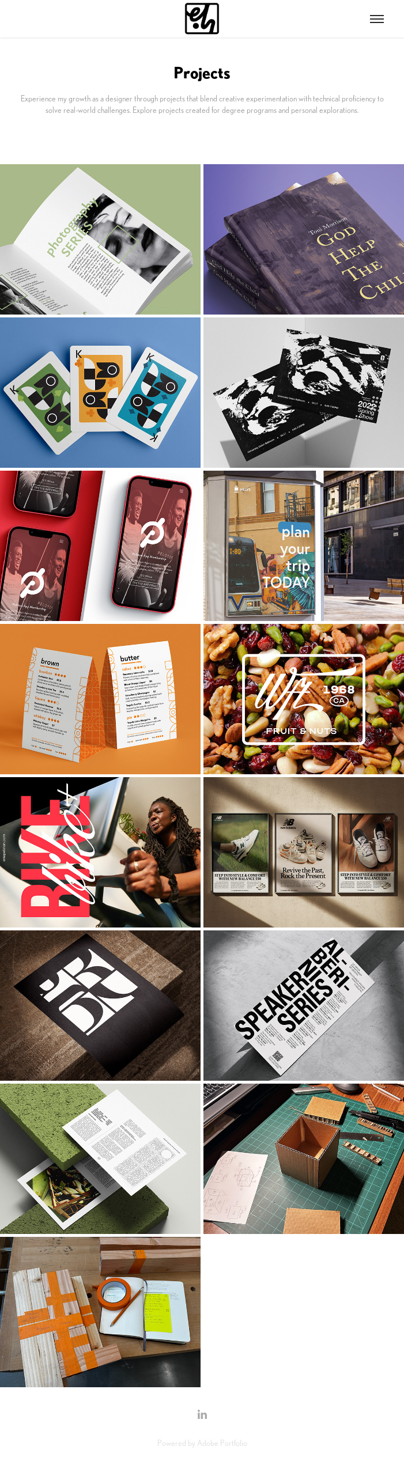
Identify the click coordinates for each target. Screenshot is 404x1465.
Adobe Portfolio (222, 1443)
